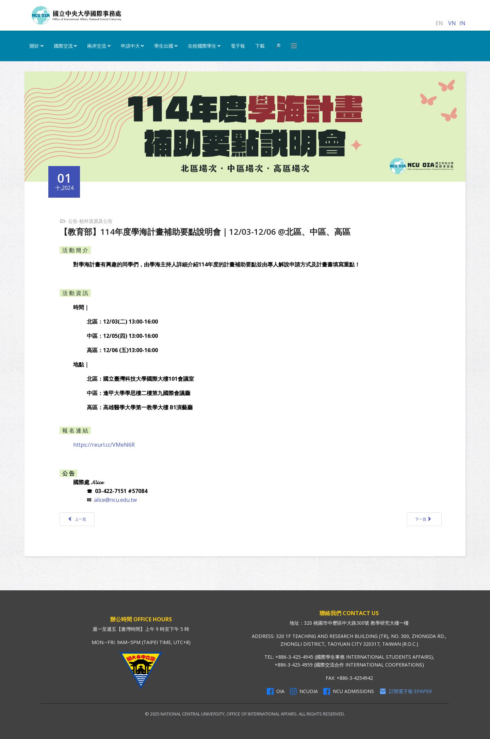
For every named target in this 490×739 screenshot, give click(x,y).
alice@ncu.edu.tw (115, 500)
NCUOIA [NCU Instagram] (304, 691)
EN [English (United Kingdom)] (439, 23)
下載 (260, 46)
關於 (34, 46)
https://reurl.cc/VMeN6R (104, 444)
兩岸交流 (96, 46)
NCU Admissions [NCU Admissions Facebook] (348, 691)
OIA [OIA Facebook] (275, 691)
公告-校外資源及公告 (90, 221)
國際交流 (63, 46)
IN (462, 23)
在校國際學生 (202, 46)
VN (452, 23)
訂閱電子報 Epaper (405, 691)
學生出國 (163, 46)
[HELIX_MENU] (294, 46)
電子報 (238, 46)
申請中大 (130, 46)
